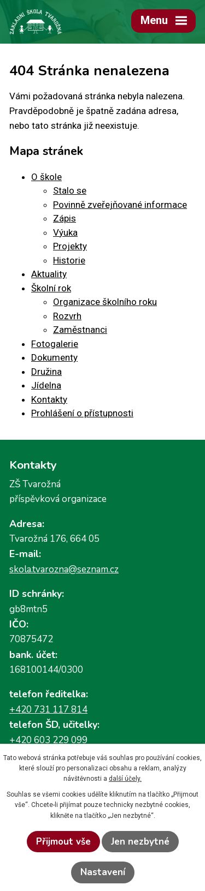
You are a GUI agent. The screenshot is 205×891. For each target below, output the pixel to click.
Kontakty (49, 399)
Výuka (65, 232)
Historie (69, 260)
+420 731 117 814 (48, 709)
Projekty (70, 246)
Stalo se (69, 190)
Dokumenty (54, 357)
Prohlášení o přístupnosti (82, 413)
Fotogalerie (54, 343)
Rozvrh (67, 315)
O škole (46, 176)
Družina (46, 371)
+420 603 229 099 (48, 740)
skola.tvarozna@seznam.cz (64, 569)
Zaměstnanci (80, 329)
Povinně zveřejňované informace (120, 204)
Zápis (64, 218)
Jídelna (46, 385)
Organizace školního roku (105, 301)
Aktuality (49, 273)
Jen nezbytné (140, 841)
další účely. (125, 778)
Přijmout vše (63, 841)
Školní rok (51, 288)
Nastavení (102, 872)
